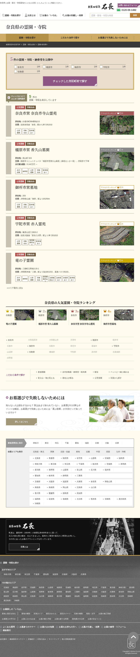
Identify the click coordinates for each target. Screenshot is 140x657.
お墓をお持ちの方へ (68, 627)
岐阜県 (51, 476)
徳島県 (65, 493)
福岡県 (37, 499)
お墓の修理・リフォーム (115, 627)
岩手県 (79, 458)
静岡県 (65, 476)
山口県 (93, 487)
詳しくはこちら (21, 422)
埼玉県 (67, 464)
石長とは (32, 15)
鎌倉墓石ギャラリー (17, 639)
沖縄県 (37, 503)
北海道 (37, 458)
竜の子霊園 (24, 260)
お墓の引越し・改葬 (74, 15)
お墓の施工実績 (105, 614)
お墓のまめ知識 (47, 627)
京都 (97, 443)
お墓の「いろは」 (50, 15)
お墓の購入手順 (45, 619)
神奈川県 (38, 464)
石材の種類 (78, 614)
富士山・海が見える (46, 378)
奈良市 (11, 340)
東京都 (53, 464)
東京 (47, 443)
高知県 (79, 493)
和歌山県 (108, 481)
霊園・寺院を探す (13, 15)
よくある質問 (9, 627)
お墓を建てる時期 (61, 619)
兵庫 (117, 443)
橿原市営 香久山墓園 (32, 149)
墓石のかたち (51, 614)
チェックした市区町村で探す (70, 81)
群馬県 (123, 464)
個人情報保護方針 (69, 639)
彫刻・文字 (90, 614)
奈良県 (93, 481)
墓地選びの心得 (78, 619)
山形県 (93, 458)
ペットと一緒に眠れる (120, 372)
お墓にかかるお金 (28, 619)
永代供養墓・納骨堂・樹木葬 (74, 372)
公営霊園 (98, 378)
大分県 (79, 499)
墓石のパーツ (65, 614)
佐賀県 (51, 499)
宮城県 (107, 458)
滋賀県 (65, 481)
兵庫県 (79, 481)
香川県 (37, 493)
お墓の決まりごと (95, 619)
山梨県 (65, 470)
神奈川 (36, 443)
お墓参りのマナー (27, 627)
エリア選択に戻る (15, 288)
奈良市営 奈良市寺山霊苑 (36, 113)
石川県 (93, 470)
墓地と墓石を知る (9, 614)
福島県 (121, 458)
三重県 (79, 476)
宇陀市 (116, 346)
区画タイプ (38, 614)
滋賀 (87, 443)
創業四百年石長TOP (13, 44)
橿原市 (95, 340)
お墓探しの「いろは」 (13, 609)
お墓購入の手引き (9, 619)
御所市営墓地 (26, 187)
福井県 (107, 470)
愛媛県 (51, 493)
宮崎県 (107, 499)
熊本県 (93, 499)
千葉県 (81, 464)
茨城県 (109, 464)
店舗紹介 (31, 639)
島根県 (51, 487)
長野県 (51, 470)
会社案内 (3, 639)
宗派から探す (116, 378)
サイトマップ (54, 639)
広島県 (79, 487)
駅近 (96, 372)
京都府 (37, 481)
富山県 (79, 470)
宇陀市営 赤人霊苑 (30, 224)
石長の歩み (41, 639)
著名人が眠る (67, 378)
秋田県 (65, 458)
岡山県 (65, 487)
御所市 (32, 346)
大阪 (107, 443)
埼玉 (57, 443)
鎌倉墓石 (7, 630)
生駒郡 (32, 352)
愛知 (77, 443)
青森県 (51, 458)
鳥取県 (37, 487)
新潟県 (37, 470)
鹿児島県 (122, 499)
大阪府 (51, 481)
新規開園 (41, 372)
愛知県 (37, 476)
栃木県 (95, 464)
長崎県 (65, 499)
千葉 (67, 443)
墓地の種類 (26, 614)
